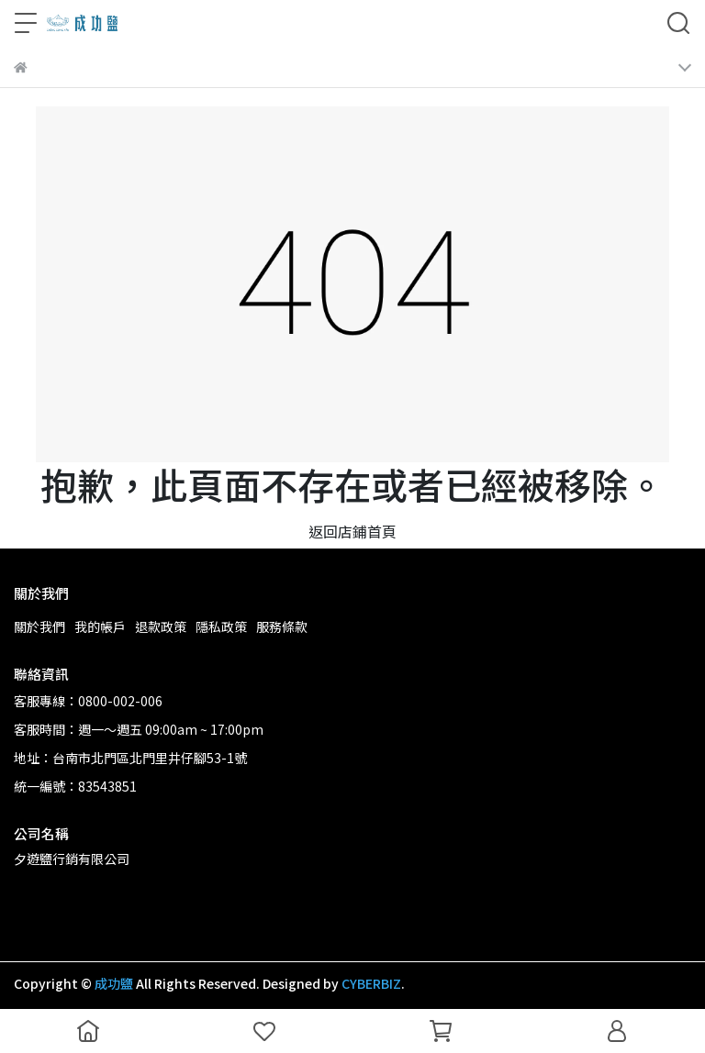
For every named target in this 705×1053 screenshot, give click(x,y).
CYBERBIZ (371, 983)
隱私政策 (221, 626)
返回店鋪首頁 (352, 531)
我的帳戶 (100, 626)
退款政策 (160, 626)
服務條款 (282, 626)
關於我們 (39, 626)
